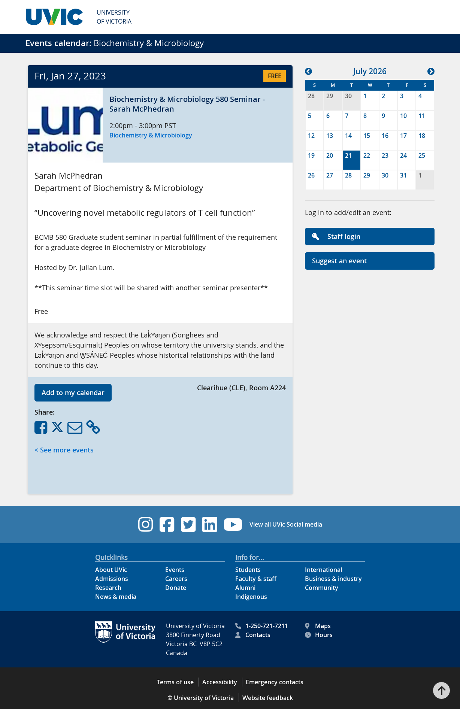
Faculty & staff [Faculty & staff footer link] (255, 579)
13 (329, 135)
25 (421, 155)
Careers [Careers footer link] (176, 579)
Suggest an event (339, 260)
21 (348, 155)
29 (329, 96)
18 (421, 135)
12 (311, 135)
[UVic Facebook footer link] (167, 524)
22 (366, 155)
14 (348, 135)
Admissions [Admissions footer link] (111, 579)
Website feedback (267, 698)
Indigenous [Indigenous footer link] (251, 597)
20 (329, 155)
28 (311, 96)
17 (403, 135)
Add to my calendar (73, 392)
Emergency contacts (274, 682)
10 (403, 116)
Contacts (252, 634)
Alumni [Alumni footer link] (245, 588)
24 (403, 155)
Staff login (336, 236)
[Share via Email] (74, 427)
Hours (319, 634)
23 (385, 155)
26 (311, 175)
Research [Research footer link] (108, 588)
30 (348, 96)
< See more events (64, 449)
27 (329, 175)
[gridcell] (351, 160)
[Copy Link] (93, 427)
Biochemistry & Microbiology (150, 135)
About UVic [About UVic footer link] (111, 570)
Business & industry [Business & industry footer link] (333, 579)
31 (403, 175)
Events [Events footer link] (174, 570)
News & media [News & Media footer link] (115, 597)
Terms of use (175, 682)
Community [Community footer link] (321, 588)
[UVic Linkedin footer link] (209, 524)
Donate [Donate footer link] (175, 588)
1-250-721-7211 (261, 625)
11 (421, 116)
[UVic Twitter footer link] (188, 524)
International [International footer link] (323, 570)
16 (385, 135)
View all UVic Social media (285, 524)
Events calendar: (58, 43)
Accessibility (219, 682)
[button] (65, 125)
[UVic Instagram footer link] (145, 524)
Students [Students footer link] (248, 570)
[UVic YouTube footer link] (233, 524)
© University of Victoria (200, 698)
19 (311, 155)
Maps (318, 625)
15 (366, 135)
